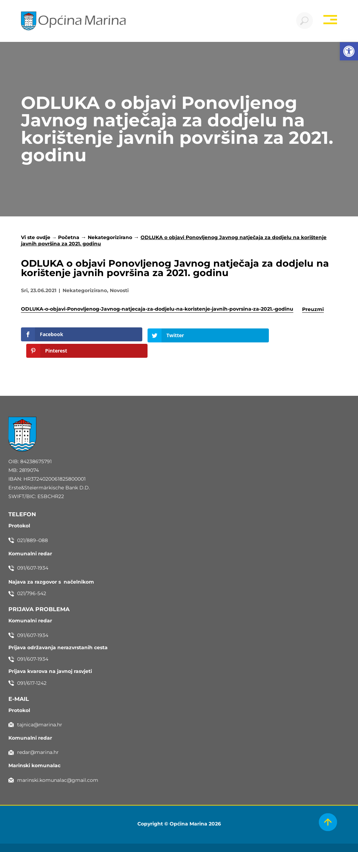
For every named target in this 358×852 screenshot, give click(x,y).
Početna (68, 238)
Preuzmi (313, 310)
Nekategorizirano (110, 238)
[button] (349, 51)
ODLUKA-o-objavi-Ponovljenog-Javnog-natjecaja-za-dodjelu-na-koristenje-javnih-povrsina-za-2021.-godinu (157, 310)
